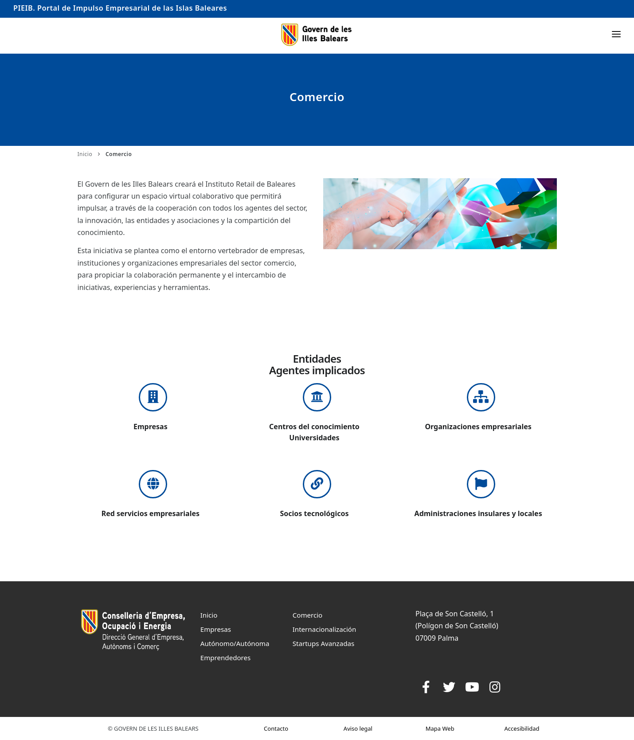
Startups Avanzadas (323, 643)
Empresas (215, 629)
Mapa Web (440, 728)
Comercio (308, 615)
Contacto (276, 728)
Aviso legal (358, 728)
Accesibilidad (522, 728)
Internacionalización (324, 629)
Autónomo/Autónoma (235, 643)
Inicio (85, 154)
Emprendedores (225, 657)
